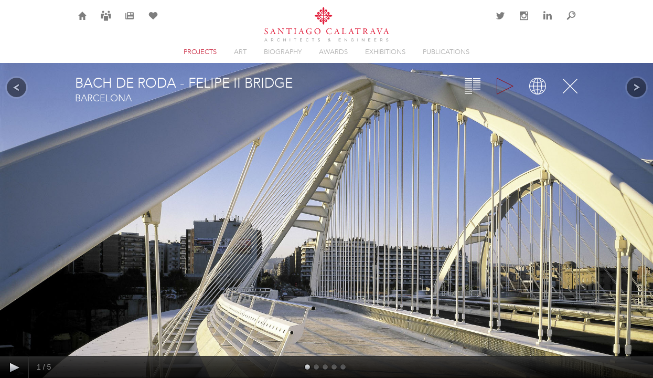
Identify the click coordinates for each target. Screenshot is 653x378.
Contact (477, 22)
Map (537, 86)
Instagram (524, 22)
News (129, 22)
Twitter (501, 22)
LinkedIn (547, 22)
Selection (153, 22)
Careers (106, 22)
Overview (472, 86)
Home (83, 22)
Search (571, 22)
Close (570, 86)
